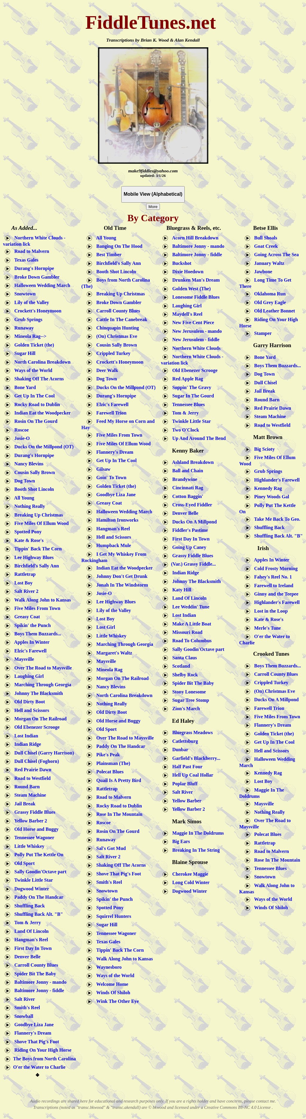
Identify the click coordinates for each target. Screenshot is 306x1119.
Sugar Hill (23, 353)
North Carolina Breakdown (41, 361)
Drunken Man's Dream (195, 280)
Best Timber (107, 254)
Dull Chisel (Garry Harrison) (43, 752)
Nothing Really (28, 506)
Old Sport (23, 863)
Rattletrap (24, 574)
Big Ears (180, 841)
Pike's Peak (107, 754)
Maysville (23, 659)
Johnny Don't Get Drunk (120, 576)
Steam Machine (29, 795)
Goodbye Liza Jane (33, 1024)
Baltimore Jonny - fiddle (38, 990)
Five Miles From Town (36, 608)
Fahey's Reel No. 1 (272, 576)
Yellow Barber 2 (29, 820)
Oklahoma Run (269, 293)
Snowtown (24, 293)
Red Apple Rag (186, 378)
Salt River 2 (25, 591)
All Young (23, 497)
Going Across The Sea (275, 254)
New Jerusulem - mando (196, 330)
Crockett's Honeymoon (36, 310)
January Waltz (268, 262)
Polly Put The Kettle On (37, 854)
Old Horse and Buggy (35, 829)
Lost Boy (22, 582)
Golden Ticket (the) (33, 344)
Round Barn (26, 786)
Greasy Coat (26, 616)
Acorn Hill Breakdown (194, 237)
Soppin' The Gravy (190, 387)
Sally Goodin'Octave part (39, 871)
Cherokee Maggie (189, 873)
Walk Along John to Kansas (41, 599)
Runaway (23, 327)
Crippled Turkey (112, 353)
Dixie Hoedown (186, 271)
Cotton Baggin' (186, 496)
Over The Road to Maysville (42, 667)
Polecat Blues (108, 771)
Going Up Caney (188, 547)
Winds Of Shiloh (112, 992)
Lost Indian (25, 735)
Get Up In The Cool (33, 395)
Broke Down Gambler (35, 276)
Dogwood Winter (30, 888)
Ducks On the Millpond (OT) (43, 446)
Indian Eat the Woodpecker (41, 412)
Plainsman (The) (112, 763)
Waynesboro (108, 967)
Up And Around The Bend (198, 438)
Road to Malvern (30, 251)
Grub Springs (27, 319)
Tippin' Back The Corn (37, 548)
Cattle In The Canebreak (120, 319)
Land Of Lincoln (30, 930)
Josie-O (21, 438)
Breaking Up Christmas (37, 514)
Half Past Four (186, 766)
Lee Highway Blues (33, 557)
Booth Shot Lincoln (33, 489)
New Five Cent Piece (192, 322)
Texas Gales (25, 259)
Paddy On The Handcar (37, 897)
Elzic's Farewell (29, 650)
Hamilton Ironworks (116, 520)
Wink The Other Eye (116, 1000)
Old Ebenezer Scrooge (35, 727)
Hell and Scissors (30, 710)
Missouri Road (186, 632)
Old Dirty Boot (28, 701)
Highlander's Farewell (276, 479)
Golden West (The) (190, 288)
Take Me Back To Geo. (276, 518)
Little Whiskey (28, 846)
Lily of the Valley (30, 302)
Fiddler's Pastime (189, 530)
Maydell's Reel (186, 314)
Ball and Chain (186, 470)
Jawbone (262, 271)
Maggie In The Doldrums (197, 833)
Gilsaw (102, 469)
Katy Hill (180, 589)
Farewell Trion (110, 412)
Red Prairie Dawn (31, 769)
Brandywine (183, 479)
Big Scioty (263, 448)
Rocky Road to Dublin (36, 404)
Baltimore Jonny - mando (39, 982)
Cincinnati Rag (186, 487)
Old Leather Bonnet (273, 310)
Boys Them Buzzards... (36, 633)
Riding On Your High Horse (41, 1050)
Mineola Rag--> (29, 336)
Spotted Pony (27, 531)
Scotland (180, 666)
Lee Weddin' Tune (189, 606)
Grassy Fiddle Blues (33, 812)
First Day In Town (32, 948)
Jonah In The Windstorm (121, 584)
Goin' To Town (110, 477)
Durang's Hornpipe (33, 268)
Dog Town (23, 480)
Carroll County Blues (35, 965)
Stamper (262, 332)
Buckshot (180, 262)
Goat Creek (265, 246)
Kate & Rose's (28, 540)
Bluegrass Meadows (191, 732)
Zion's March (185, 708)
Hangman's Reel (30, 939)
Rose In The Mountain (118, 814)
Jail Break (23, 803)
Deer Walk (106, 370)
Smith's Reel (26, 1007)
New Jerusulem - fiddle (194, 339)
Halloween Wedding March (41, 285)
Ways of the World (32, 370)
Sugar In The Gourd (191, 395)
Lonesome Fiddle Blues (194, 297)
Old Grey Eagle (269, 302)
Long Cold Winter (189, 882)
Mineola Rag (108, 669)
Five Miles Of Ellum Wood (40, 523)
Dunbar (179, 749)
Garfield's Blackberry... (195, 757)
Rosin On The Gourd (34, 421)
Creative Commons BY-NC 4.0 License (238, 1107)
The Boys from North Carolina (43, 1058)
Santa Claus (183, 657)
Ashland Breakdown (192, 462)
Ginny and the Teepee (275, 593)
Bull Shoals (264, 237)
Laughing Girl (28, 676)
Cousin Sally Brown (33, 472)
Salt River (23, 999)
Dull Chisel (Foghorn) (35, 761)
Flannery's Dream (31, 1033)
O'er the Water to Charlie (38, 1067)
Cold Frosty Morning (275, 568)
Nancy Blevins (27, 463)
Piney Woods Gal (270, 496)
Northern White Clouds (195, 347)
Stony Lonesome (188, 691)
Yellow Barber (185, 800)
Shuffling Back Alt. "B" (37, 914)
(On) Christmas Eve (115, 336)
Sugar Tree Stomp (189, 700)
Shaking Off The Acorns (38, 378)
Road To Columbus (191, 640)
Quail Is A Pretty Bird (117, 780)
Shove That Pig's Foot (35, 1041)
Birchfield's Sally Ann (35, 565)
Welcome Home (111, 984)
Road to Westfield (31, 778)
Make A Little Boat (190, 623)
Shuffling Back (28, 905)
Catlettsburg (184, 741)
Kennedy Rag (267, 488)
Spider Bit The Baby (34, 973)
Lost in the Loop (270, 610)
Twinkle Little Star (32, 880)
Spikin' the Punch (31, 625)
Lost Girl (104, 627)
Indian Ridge (26, 744)
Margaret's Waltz (113, 652)
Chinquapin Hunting (116, 327)
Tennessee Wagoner (33, 837)
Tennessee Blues (187, 404)
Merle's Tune (266, 627)
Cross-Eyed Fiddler (191, 504)
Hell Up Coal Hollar (191, 775)
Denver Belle (26, 956)
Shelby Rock (184, 674)
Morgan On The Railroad (39, 718)
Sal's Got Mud (110, 848)
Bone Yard (24, 387)
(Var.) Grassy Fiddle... (188, 564)
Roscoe (20, 429)
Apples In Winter (31, 642)
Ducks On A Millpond (193, 521)
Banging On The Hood (118, 246)
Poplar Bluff (184, 783)
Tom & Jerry (26, 922)
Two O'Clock (184, 429)
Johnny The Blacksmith (37, 693)
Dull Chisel (264, 382)
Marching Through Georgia (41, 684)
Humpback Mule (112, 545)
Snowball (22, 1015)
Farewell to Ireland (272, 585)
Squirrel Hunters (112, 915)
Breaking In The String (195, 849)
